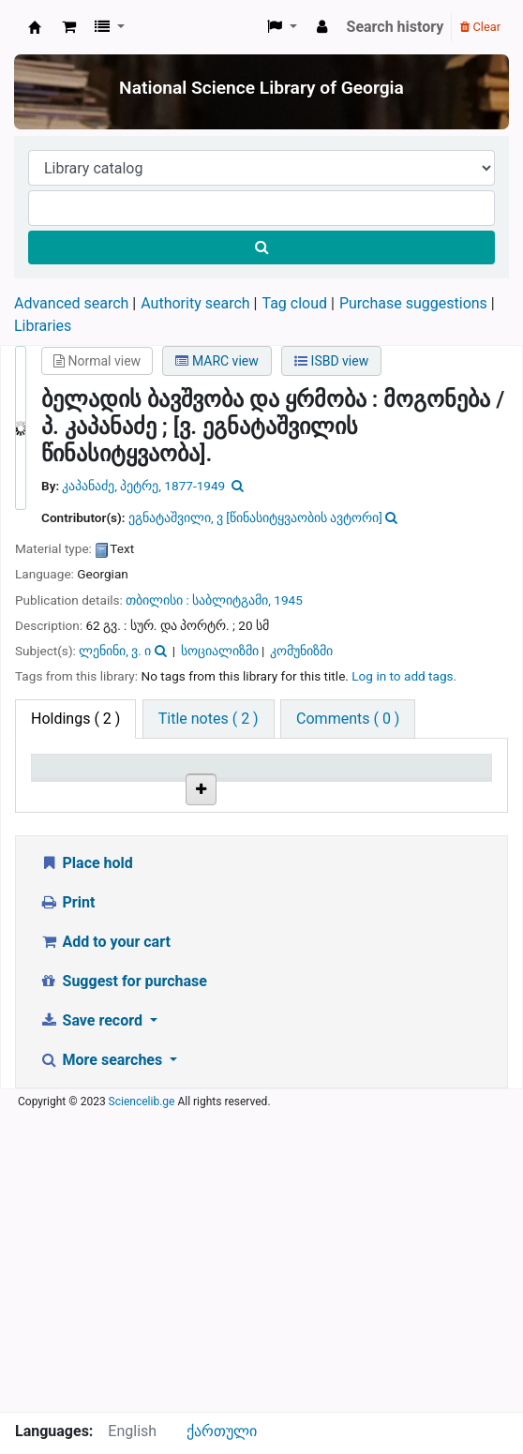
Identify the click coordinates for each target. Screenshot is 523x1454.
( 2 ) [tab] (75, 718)
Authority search (195, 303)
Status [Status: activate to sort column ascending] (369, 794)
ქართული (222, 1431)
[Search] (261, 247)
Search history (395, 27)
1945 (288, 599)
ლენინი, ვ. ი (115, 650)
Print (67, 1202)
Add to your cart (105, 1242)
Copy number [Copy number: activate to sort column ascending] (296, 784)
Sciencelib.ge (142, 1401)
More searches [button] (102, 1360)
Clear (480, 27)
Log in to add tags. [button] (403, 675)
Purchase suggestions (413, 303)
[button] (68, 27)
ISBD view (331, 360)
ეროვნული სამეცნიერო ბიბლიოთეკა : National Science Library (34, 27)
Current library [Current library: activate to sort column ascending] (143, 784)
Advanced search (71, 303)
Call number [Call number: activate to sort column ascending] (220, 784)
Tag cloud (294, 303)
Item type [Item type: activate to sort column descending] (56, 784)
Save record (92, 1320)
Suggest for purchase (123, 1281)
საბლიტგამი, (231, 599)
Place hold (86, 1163)
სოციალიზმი (220, 650)
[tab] (208, 719)
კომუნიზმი (301, 650)
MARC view (216, 360)
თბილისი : (157, 599)
